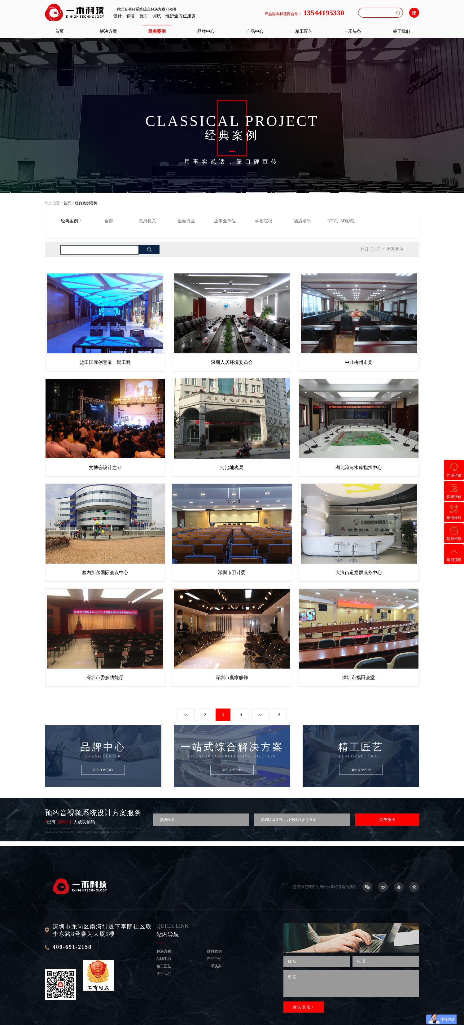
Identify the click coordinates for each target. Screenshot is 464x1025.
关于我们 (401, 31)
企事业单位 (225, 221)
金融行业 (186, 221)
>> (260, 715)
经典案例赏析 (86, 203)
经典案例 (157, 31)
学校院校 (263, 221)
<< (186, 715)
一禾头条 (352, 31)
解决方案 (108, 31)
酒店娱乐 (302, 221)
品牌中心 (206, 31)
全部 (108, 221)
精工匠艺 (304, 31)
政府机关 (147, 221)
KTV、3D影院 (341, 221)
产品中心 (255, 31)
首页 (59, 31)
